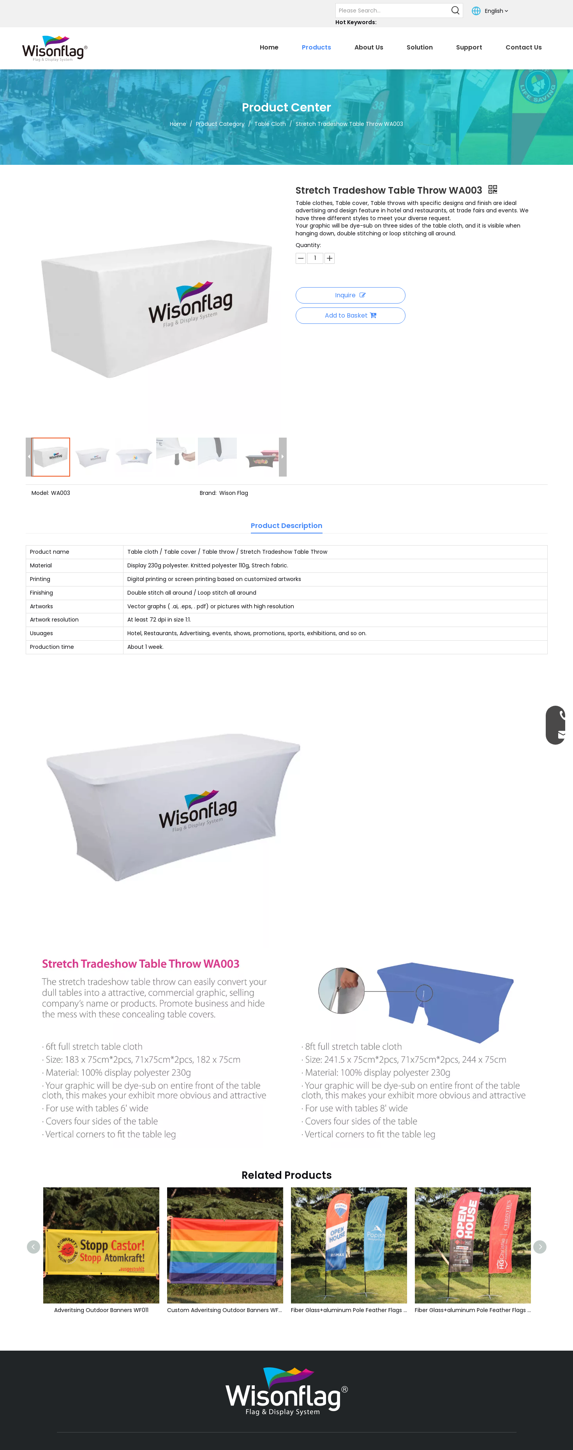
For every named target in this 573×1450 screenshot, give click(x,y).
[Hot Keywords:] (456, 11)
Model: (40, 493)
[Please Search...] (392, 11)
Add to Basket (350, 315)
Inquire (350, 295)
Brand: (208, 493)
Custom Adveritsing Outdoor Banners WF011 (225, 1310)
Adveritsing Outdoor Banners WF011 (101, 1310)
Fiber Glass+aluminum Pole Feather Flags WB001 (349, 1310)
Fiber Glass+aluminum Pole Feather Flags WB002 (473, 1310)
